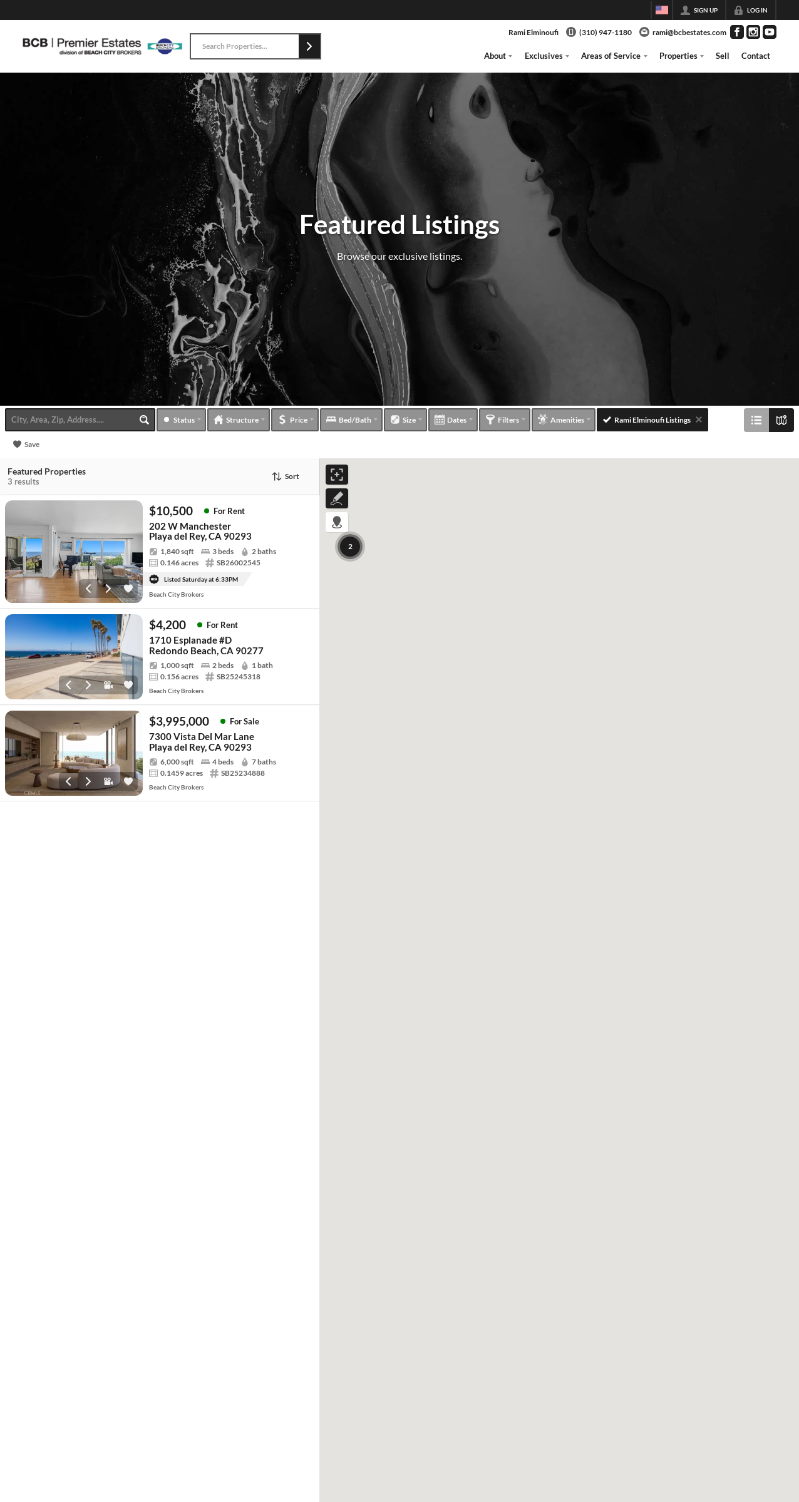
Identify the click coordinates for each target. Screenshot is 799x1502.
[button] (309, 46)
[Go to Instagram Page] (753, 32)
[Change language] (662, 10)
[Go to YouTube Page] (769, 32)
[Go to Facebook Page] (737, 32)
